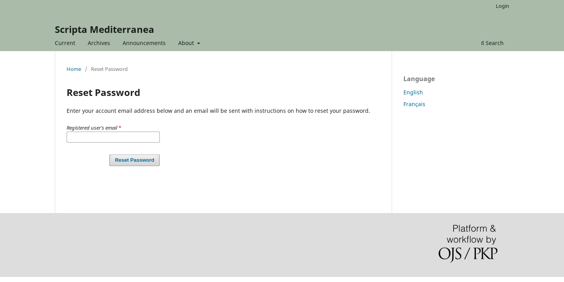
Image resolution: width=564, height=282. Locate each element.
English (413, 92)
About (186, 43)
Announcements (144, 43)
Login (502, 5)
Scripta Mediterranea (104, 29)
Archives (99, 43)
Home (74, 68)
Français (414, 104)
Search (492, 43)
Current (65, 43)
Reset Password (134, 160)
